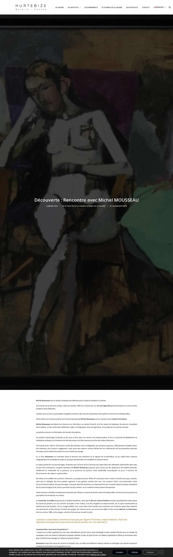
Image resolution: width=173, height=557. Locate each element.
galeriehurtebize (119, 190)
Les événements (91, 8)
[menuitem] (59, 7)
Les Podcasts (132, 8)
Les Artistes (74, 8)
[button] (170, 7)
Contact (146, 8)
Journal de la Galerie (96, 190)
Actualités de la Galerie (75, 190)
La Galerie (59, 8)
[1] (105, 490)
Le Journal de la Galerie (112, 8)
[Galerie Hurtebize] (31, 7)
